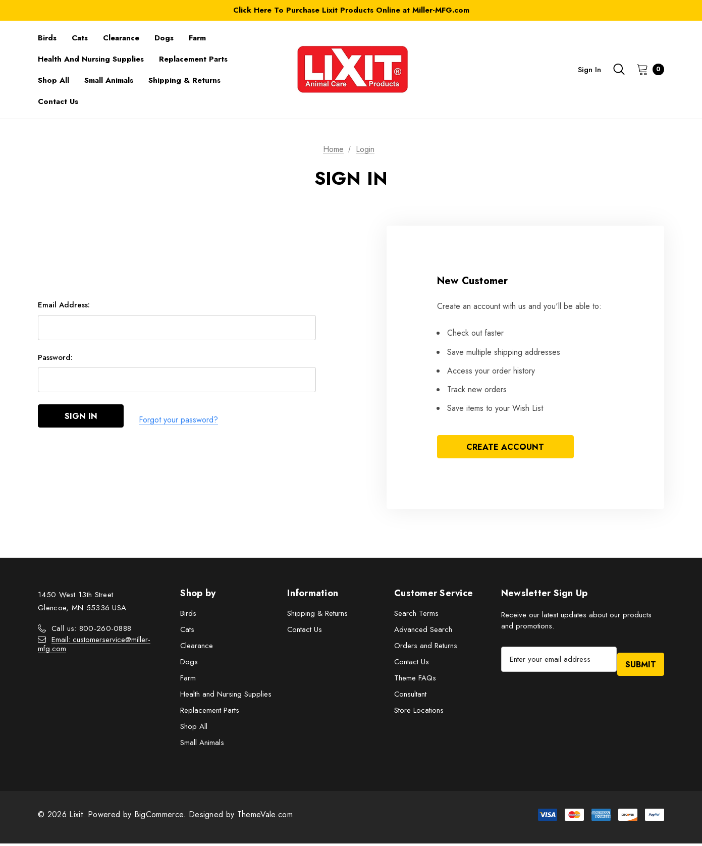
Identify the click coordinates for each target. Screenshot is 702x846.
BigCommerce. (161, 817)
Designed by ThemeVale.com (241, 817)
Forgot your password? (178, 421)
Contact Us (304, 632)
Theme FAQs (415, 680)
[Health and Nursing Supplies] (90, 59)
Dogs (189, 664)
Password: (55, 360)
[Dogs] (164, 37)
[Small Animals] (109, 80)
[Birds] (47, 37)
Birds (188, 615)
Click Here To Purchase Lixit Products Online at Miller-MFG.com (351, 10)
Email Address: (64, 308)
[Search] (618, 69)
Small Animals (202, 745)
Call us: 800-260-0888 (91, 631)
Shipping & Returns (317, 615)
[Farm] (197, 37)
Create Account (505, 448)
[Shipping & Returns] (184, 80)
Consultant (410, 696)
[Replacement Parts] (193, 59)
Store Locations (419, 712)
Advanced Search (423, 632)
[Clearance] (121, 37)
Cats (187, 632)
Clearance (196, 648)
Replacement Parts (209, 712)
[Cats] (79, 37)
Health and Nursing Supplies (226, 696)
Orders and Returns (425, 648)
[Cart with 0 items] (647, 69)
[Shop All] (53, 80)
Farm (188, 680)
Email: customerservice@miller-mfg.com (94, 647)
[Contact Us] (58, 101)
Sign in (589, 69)
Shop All (193, 728)
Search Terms (416, 615)
